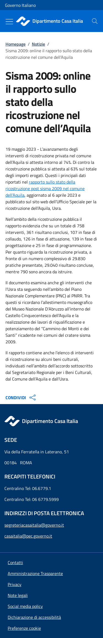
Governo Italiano (20, 5)
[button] (24, 628)
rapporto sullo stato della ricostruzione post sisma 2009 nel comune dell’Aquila (45, 188)
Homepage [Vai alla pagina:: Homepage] (15, 44)
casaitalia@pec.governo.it (28, 536)
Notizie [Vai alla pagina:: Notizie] (38, 44)
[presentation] (94, 21)
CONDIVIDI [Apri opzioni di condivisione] (21, 397)
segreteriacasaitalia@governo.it (34, 525)
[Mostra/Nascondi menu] (9, 21)
